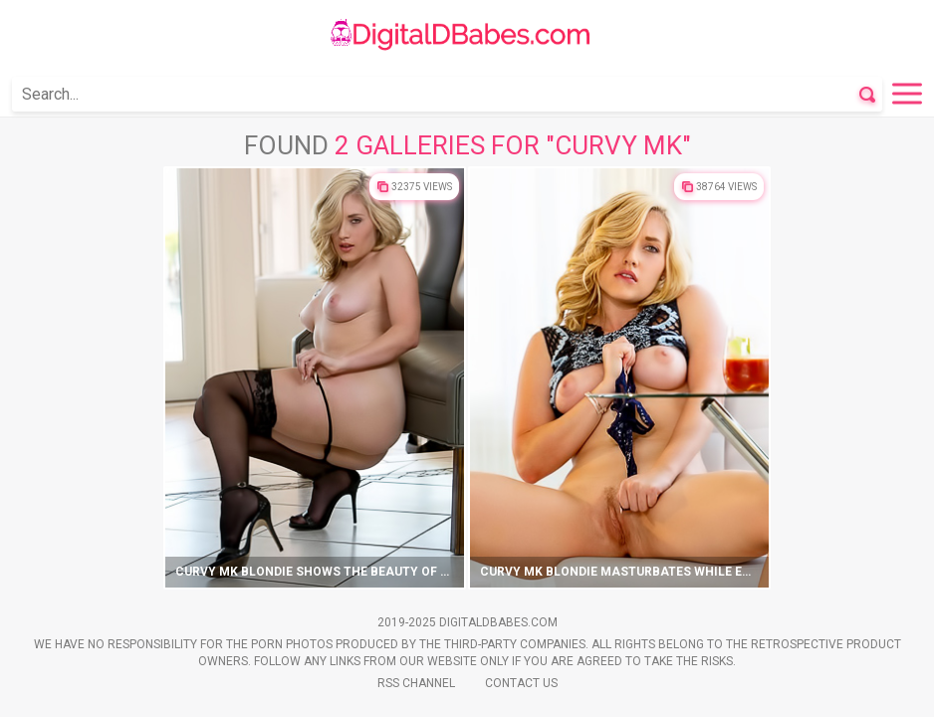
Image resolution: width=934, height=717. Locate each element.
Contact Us (521, 683)
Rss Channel (416, 683)
